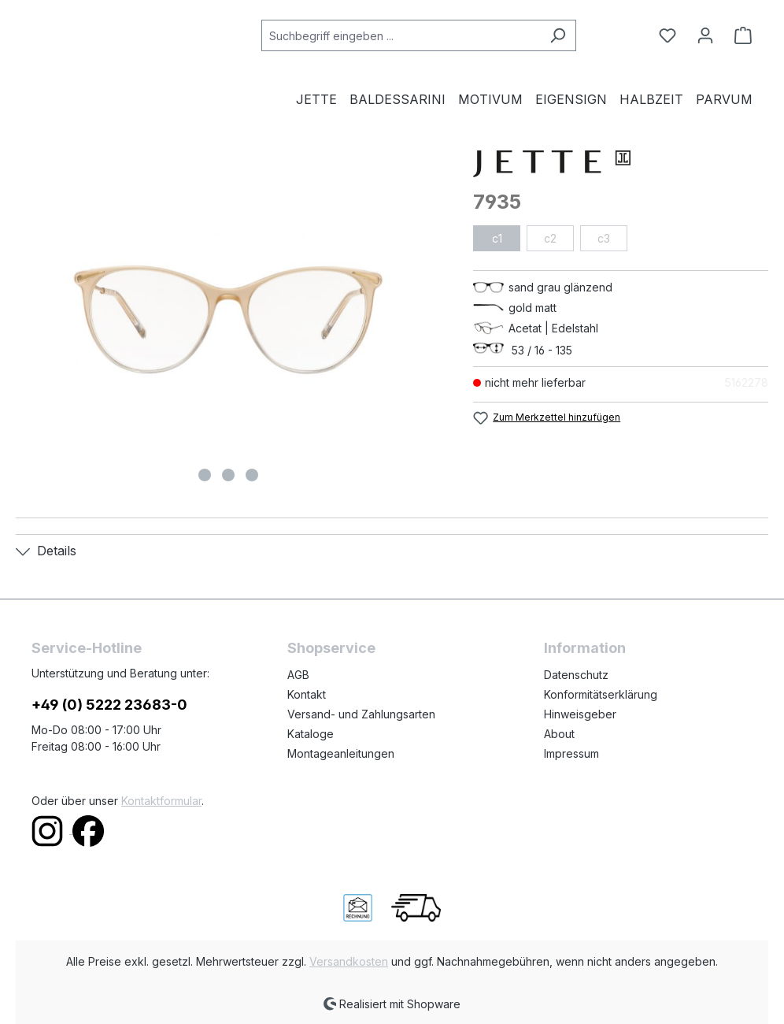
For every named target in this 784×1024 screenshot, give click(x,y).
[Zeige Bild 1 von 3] (204, 475)
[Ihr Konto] (705, 35)
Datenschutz (576, 674)
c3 (603, 238)
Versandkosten (348, 961)
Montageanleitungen (340, 753)
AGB (298, 674)
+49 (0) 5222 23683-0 (109, 704)
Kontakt (306, 694)
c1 (497, 238)
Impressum (571, 753)
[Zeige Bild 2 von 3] (228, 475)
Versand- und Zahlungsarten (361, 714)
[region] (228, 319)
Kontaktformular (161, 800)
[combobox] (400, 35)
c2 (550, 238)
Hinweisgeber (580, 714)
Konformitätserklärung (600, 694)
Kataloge (310, 733)
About (559, 733)
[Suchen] (557, 35)
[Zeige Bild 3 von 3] (252, 475)
